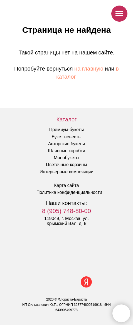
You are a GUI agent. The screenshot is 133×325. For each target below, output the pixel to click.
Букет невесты (66, 136)
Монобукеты (66, 157)
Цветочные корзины (66, 164)
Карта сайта (66, 185)
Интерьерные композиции (66, 171)
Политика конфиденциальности (69, 192)
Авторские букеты (66, 143)
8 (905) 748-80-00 (66, 211)
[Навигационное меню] (119, 13)
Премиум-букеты (66, 129)
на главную (88, 69)
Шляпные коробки (66, 150)
